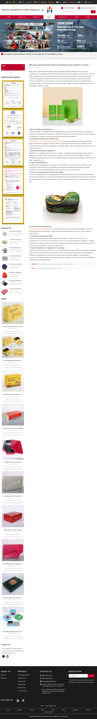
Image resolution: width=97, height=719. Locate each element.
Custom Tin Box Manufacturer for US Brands (13, 394)
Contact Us (63, 17)
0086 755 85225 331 (47, 678)
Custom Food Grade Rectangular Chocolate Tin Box (15, 288)
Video (88, 17)
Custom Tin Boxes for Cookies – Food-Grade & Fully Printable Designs (13, 326)
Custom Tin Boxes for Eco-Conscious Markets (13, 597)
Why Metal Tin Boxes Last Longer (13, 462)
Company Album (48, 712)
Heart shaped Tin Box (23, 675)
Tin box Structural (22, 690)
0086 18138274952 (69, 8)
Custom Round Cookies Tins (15, 264)
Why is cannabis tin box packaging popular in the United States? (48, 268)
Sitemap (88, 710)
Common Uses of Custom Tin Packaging (13, 428)
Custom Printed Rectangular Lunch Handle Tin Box (15, 255)
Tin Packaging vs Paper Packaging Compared (13, 563)
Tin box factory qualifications (8, 71)
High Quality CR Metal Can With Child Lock (15, 280)
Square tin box (21, 681)
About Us (22, 17)
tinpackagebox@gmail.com (88, 8)
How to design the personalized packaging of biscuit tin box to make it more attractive (56, 264)
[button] (46, 50)
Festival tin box (22, 687)
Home (9, 17)
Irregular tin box (22, 678)
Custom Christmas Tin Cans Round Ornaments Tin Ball (15, 247)
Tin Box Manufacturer (50, 705)
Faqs (76, 17)
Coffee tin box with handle (15, 231)
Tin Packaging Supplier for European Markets (13, 360)
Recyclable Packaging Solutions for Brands (13, 631)
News (49, 17)
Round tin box (21, 684)
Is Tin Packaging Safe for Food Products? (13, 496)
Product (36, 17)
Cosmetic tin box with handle (15, 239)
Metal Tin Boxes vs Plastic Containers (13, 530)
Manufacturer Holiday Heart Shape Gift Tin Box (15, 272)
